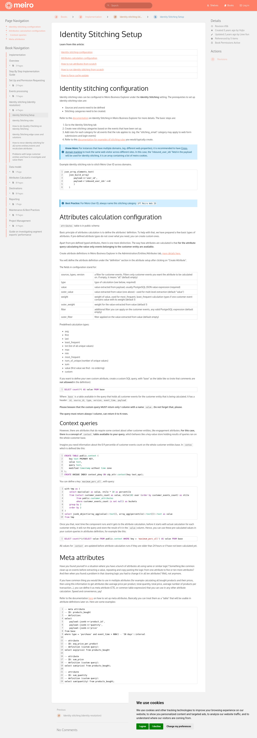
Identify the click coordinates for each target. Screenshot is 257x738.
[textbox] (130, 180)
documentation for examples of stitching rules (101, 139)
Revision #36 (219, 26)
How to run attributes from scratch (78, 63)
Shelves (212, 5)
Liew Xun (244, 34)
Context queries (18, 34)
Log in (244, 5)
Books (229, 5)
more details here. (171, 253)
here (91, 598)
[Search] (108, 5)
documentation (80, 118)
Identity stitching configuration (25, 26)
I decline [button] (156, 726)
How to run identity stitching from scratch (82, 69)
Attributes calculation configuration (27, 30)
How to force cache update (75, 75)
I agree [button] (142, 726)
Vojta (241, 30)
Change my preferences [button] (179, 726)
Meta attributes (17, 39)
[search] (128, 5)
